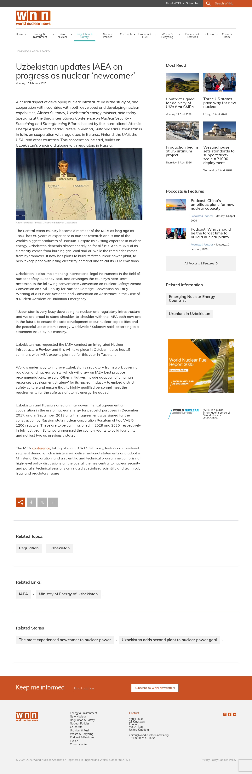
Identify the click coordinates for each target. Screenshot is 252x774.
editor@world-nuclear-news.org (149, 735)
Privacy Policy (209, 760)
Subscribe (192, 3)
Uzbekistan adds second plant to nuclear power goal (169, 640)
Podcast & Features (82, 737)
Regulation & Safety (84, 36)
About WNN (173, 3)
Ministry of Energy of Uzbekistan (68, 594)
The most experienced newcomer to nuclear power (65, 640)
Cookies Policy (227, 760)
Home (19, 34)
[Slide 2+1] (208, 399)
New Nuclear (62, 36)
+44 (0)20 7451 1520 (142, 738)
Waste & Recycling (167, 36)
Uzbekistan (59, 548)
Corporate (126, 34)
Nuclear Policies (107, 36)
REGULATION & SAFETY (37, 51)
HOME (19, 51)
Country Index (227, 36)
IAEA (23, 594)
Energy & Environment (39, 36)
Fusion (211, 34)
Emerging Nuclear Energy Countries (192, 299)
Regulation (29, 548)
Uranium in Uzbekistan (189, 314)
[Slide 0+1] (194, 399)
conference (41, 448)
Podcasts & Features (192, 36)
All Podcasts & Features (199, 263)
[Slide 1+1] (201, 399)
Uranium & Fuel (144, 36)
